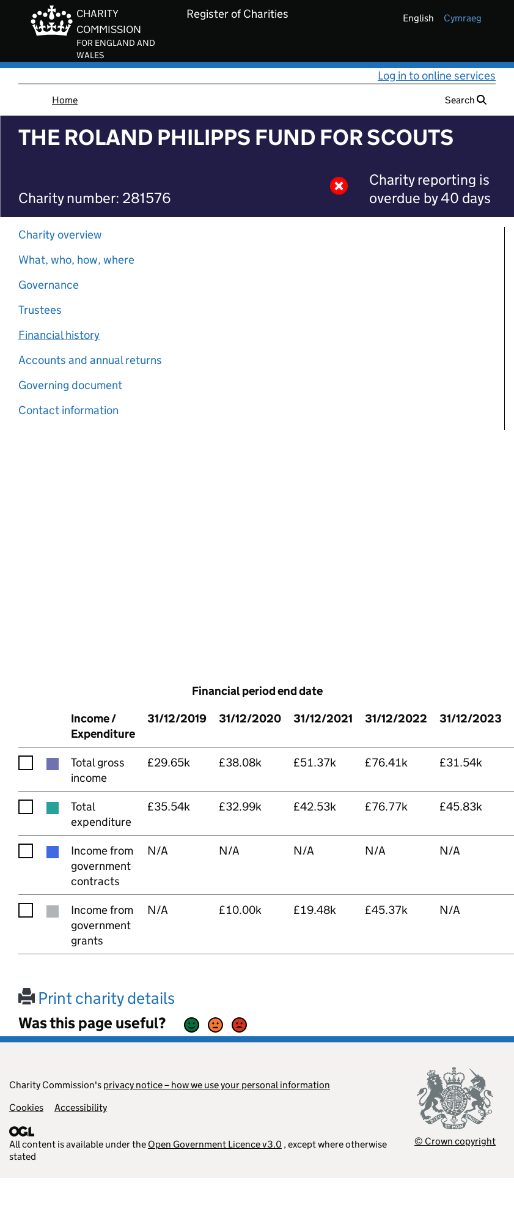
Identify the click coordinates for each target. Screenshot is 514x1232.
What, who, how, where (76, 260)
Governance (48, 285)
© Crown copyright (455, 1141)
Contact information (68, 410)
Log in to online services (437, 76)
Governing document (70, 385)
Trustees (40, 310)
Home (65, 100)
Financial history (59, 335)
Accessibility (80, 1107)
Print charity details (96, 998)
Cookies (26, 1107)
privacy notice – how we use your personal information (216, 1085)
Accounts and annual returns (90, 360)
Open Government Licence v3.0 (215, 1144)
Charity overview (60, 235)
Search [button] (465, 100)
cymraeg (463, 18)
